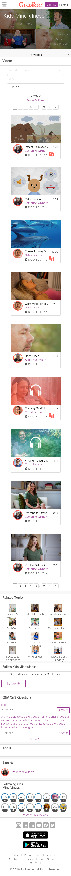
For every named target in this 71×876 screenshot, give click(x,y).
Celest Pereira (34, 412)
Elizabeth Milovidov (22, 771)
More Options (35, 100)
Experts (7, 763)
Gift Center (36, 863)
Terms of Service (46, 859)
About (18, 855)
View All (35, 739)
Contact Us (16, 859)
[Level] (35, 79)
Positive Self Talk (35, 565)
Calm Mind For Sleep (37, 303)
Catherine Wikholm (36, 150)
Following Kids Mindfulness (12, 786)
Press (27, 855)
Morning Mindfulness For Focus (37, 408)
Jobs (36, 855)
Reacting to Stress (36, 513)
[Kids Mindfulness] (35, 71)
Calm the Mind (33, 199)
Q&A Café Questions (17, 697)
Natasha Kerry (33, 255)
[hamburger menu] (3, 4)
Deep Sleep (32, 356)
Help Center (49, 855)
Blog (61, 859)
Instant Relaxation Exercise (37, 147)
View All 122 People (35, 814)
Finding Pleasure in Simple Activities (37, 460)
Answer (63, 710)
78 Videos (35, 54)
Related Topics (13, 597)
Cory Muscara (33, 464)
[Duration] (35, 87)
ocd (3, 704)
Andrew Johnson (35, 360)
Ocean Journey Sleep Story (37, 251)
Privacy (29, 859)
